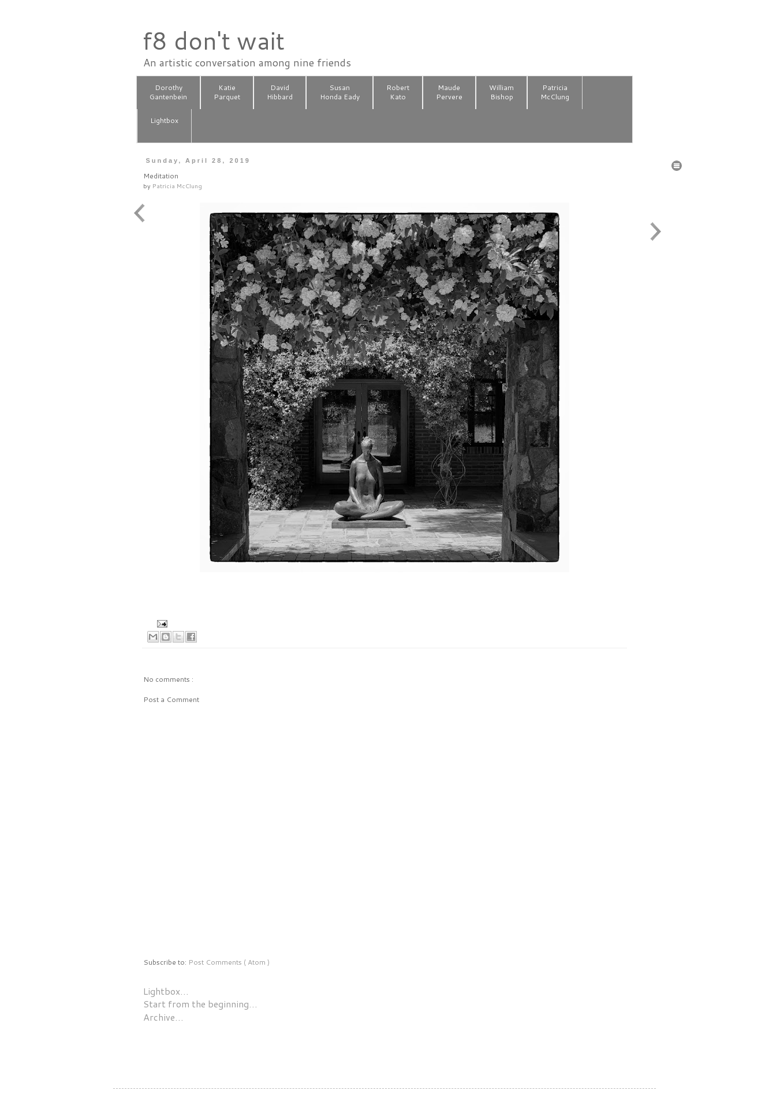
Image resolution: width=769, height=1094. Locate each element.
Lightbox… (166, 991)
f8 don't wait (213, 40)
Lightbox (164, 125)
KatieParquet (227, 92)
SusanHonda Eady (340, 92)
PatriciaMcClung (554, 92)
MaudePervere (449, 92)
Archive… (163, 1017)
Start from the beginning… (200, 1003)
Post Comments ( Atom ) (229, 962)
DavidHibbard (280, 92)
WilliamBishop (501, 92)
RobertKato (397, 92)
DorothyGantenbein (168, 92)
